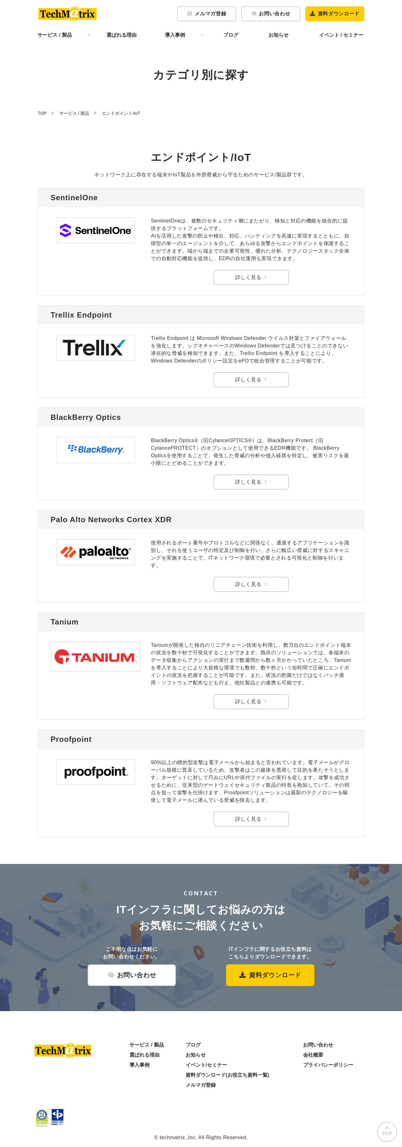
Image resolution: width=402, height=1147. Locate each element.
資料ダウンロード (339, 13)
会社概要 (313, 1055)
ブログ (230, 35)
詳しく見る (248, 277)
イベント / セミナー (341, 35)
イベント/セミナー (206, 1065)
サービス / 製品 (54, 35)
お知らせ (279, 35)
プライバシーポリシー (328, 1065)
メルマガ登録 (210, 13)
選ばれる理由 (121, 35)
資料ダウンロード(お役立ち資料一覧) (227, 1075)
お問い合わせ (274, 13)
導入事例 (175, 35)
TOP (42, 113)
